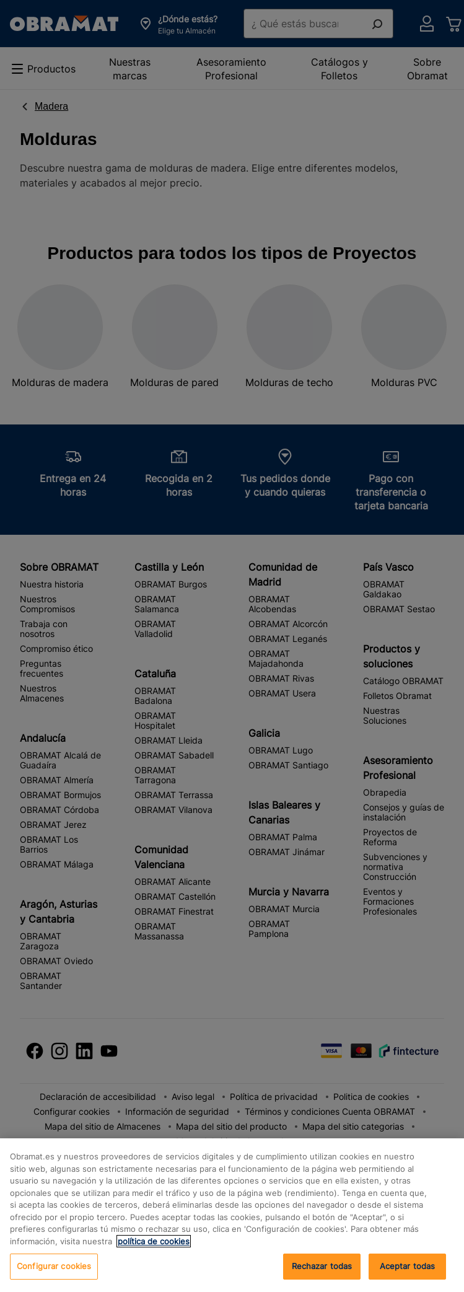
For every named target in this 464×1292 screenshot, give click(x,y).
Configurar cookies (54, 1266)
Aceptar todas (408, 1266)
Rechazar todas (322, 1266)
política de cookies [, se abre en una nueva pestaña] (154, 1241)
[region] (232, 1215)
